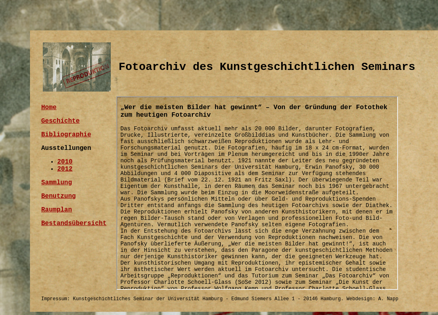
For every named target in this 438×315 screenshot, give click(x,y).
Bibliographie (66, 134)
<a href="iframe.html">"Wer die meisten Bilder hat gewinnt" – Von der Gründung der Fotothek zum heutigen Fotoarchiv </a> (257, 193)
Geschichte (60, 121)
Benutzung (58, 196)
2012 (64, 169)
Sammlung (56, 182)
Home (48, 107)
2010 (64, 161)
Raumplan (56, 209)
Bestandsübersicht (73, 223)
